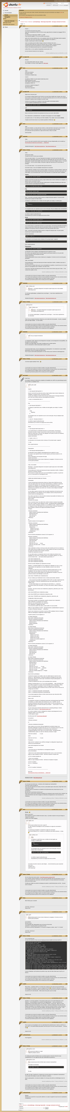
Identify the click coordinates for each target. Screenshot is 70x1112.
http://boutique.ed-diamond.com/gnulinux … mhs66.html (37, 142)
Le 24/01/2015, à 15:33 (57, 150)
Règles (4, 18)
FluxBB (65, 1106)
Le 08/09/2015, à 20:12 (57, 898)
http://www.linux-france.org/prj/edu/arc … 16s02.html (39, 772)
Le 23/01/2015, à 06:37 (57, 26)
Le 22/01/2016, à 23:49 (57, 998)
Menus (65, 0)
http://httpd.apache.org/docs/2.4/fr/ (47, 877)
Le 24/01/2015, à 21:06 (57, 809)
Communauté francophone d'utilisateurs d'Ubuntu (12, 7)
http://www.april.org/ (38, 777)
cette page (46, 63)
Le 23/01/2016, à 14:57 (57, 1022)
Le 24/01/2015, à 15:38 (57, 283)
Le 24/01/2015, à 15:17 (57, 136)
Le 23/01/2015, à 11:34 (57, 123)
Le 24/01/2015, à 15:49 (57, 331)
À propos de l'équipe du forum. (25, 17)
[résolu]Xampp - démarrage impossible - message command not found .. (49, 21)
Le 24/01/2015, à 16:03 (57, 781)
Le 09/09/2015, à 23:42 (57, 911)
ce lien (61, 12)
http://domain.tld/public (42, 716)
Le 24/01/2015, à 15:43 (57, 301)
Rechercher (61, 0)
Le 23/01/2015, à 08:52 (57, 91)
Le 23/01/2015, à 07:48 (57, 68)
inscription (66, 5)
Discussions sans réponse (8, 24)
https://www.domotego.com (51, 146)
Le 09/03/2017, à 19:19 (57, 1035)
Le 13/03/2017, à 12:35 (57, 1092)
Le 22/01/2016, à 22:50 (57, 984)
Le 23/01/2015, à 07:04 (57, 57)
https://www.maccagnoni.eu (40, 146)
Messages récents (7, 22)
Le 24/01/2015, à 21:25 (57, 874)
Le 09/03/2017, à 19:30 (57, 1046)
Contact (20, 1110)
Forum (26, 21)
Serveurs (30, 21)
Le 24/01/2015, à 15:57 (57, 358)
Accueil (22, 21)
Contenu (56, 0)
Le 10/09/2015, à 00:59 (57, 935)
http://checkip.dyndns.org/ (44, 709)
